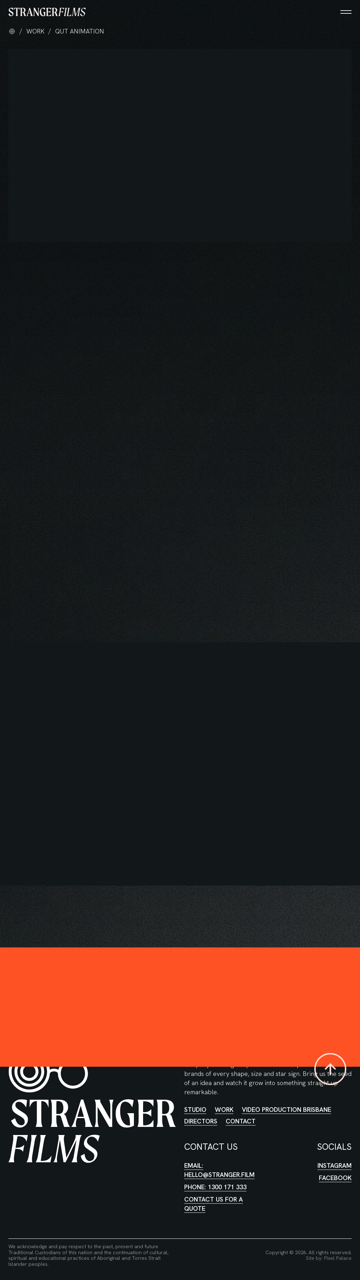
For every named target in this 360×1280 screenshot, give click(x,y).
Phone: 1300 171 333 (215, 1179)
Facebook (335, 1170)
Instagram (334, 1158)
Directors (200, 1114)
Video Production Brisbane (286, 1102)
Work (224, 1102)
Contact (241, 1114)
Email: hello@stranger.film (219, 1162)
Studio (195, 1102)
